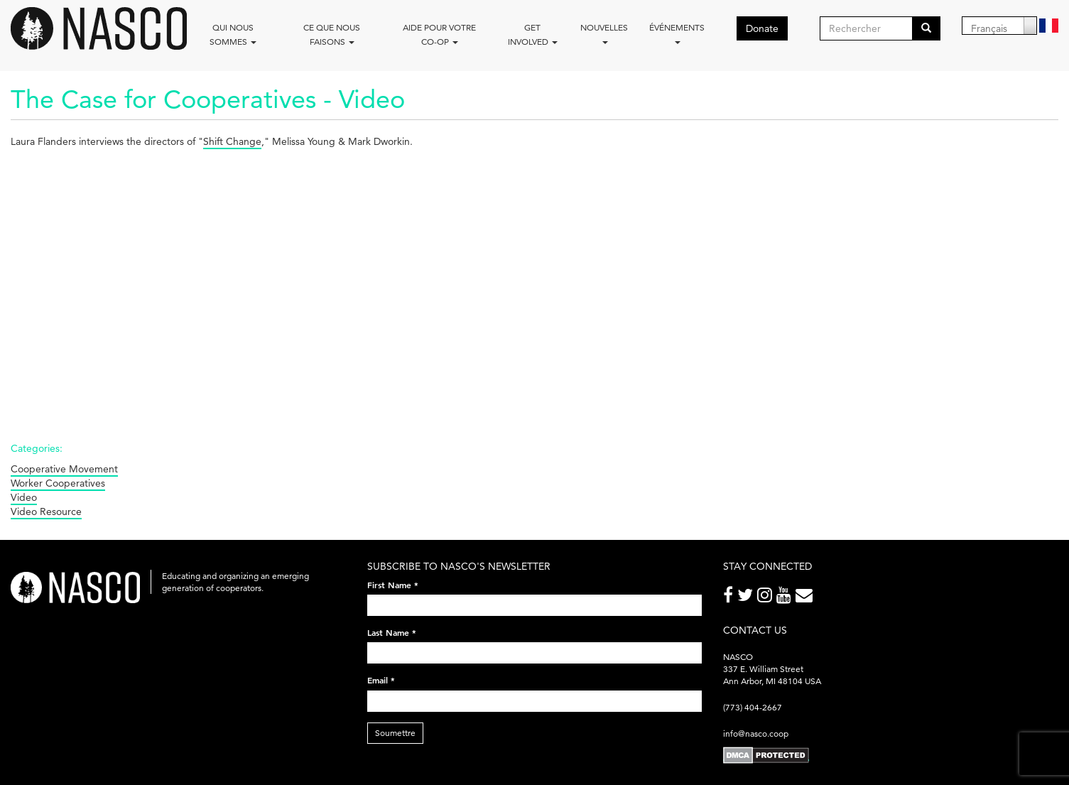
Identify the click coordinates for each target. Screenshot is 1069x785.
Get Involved (533, 34)
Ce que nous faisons (331, 34)
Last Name (391, 632)
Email (381, 680)
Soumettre (395, 732)
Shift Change (232, 141)
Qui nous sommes (233, 34)
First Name (392, 584)
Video (24, 497)
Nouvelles (604, 33)
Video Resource (46, 511)
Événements (677, 33)
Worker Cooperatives (58, 483)
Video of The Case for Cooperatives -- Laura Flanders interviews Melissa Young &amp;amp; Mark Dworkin (238, 287)
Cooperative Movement (64, 468)
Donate (762, 28)
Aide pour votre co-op (439, 34)
